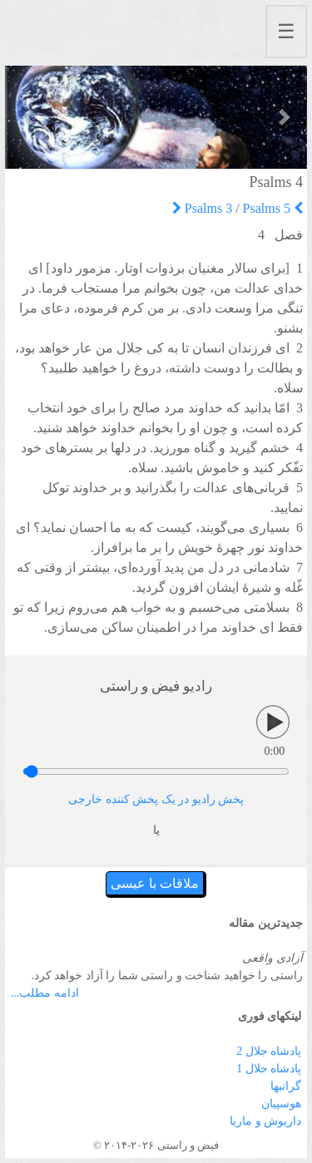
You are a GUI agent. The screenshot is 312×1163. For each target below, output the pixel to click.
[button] (28, 117)
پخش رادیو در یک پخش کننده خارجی (156, 799)
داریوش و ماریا (265, 1121)
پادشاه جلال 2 (268, 1051)
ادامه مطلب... (45, 993)
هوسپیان (281, 1103)
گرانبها (285, 1086)
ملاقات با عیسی (155, 883)
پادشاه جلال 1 (268, 1068)
